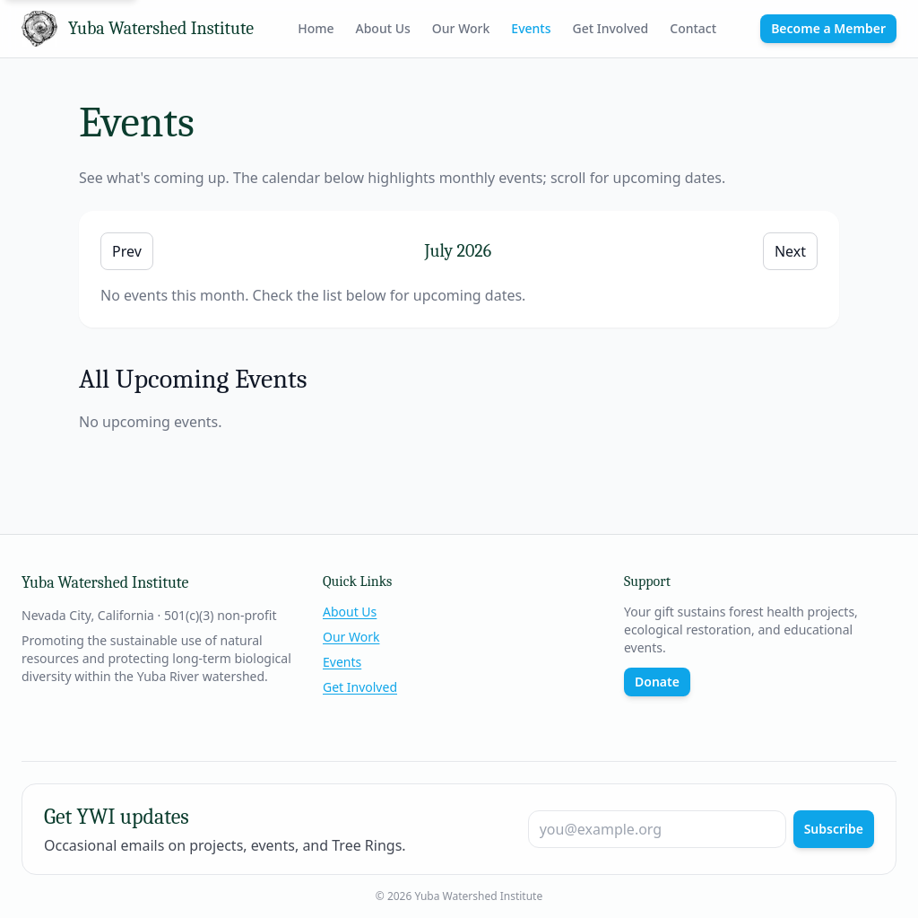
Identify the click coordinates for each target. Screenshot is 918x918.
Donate (657, 681)
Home (315, 28)
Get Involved (611, 28)
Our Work (461, 28)
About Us (383, 28)
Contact (693, 28)
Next (790, 251)
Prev (127, 251)
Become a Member (828, 28)
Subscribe (833, 828)
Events (530, 28)
